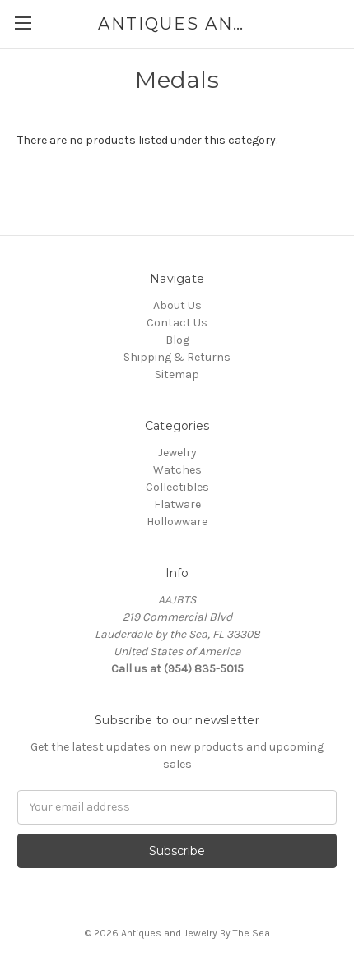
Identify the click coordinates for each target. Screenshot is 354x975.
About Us (177, 305)
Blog (177, 340)
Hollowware (177, 522)
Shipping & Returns (177, 357)
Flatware (177, 504)
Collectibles (177, 487)
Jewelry (177, 453)
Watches (177, 470)
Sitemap (177, 374)
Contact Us (177, 323)
